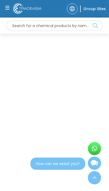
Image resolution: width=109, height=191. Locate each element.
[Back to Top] (94, 178)
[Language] (72, 8)
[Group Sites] (93, 9)
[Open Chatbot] (94, 165)
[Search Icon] (95, 26)
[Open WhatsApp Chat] (94, 148)
